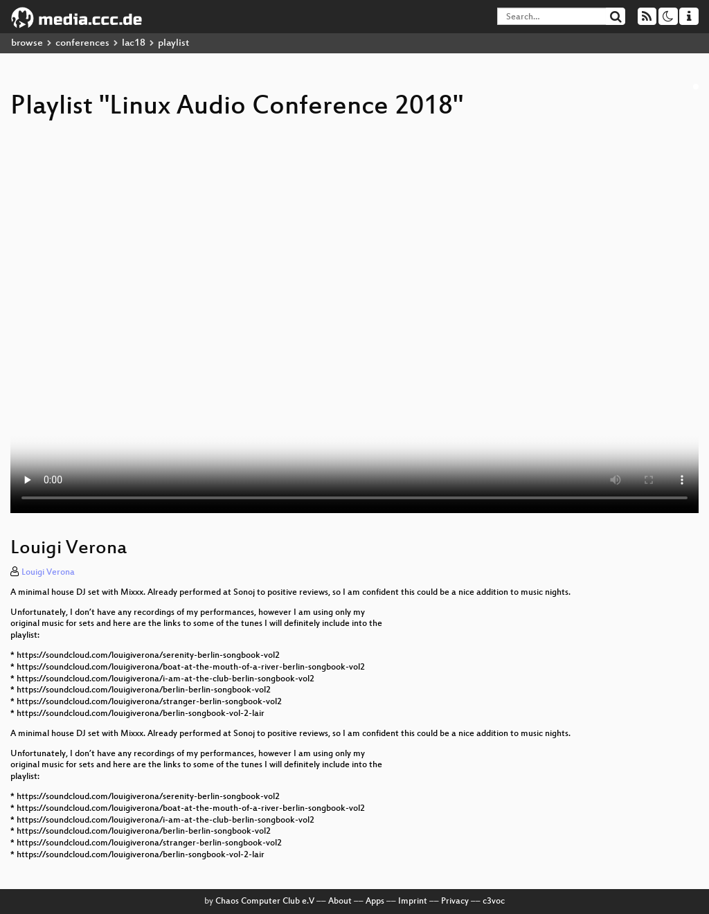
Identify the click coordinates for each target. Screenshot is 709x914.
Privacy (455, 901)
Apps (375, 901)
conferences (82, 43)
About (340, 901)
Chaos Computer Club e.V (264, 901)
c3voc (494, 901)
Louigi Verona (48, 572)
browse (27, 43)
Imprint (412, 901)
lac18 (133, 43)
